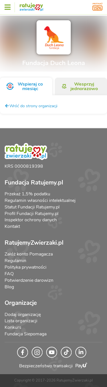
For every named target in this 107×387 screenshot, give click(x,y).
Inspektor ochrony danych (31, 220)
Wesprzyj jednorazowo (79, 86)
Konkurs (13, 327)
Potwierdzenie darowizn (29, 280)
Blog (9, 287)
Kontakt (12, 226)
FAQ (9, 274)
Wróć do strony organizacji (31, 106)
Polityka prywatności (26, 267)
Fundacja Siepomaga (26, 334)
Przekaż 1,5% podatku (27, 194)
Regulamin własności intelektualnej (40, 200)
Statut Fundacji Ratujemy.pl (32, 207)
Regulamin (15, 261)
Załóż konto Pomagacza (29, 254)
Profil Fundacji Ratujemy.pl (31, 213)
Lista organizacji (21, 321)
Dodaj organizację (23, 314)
